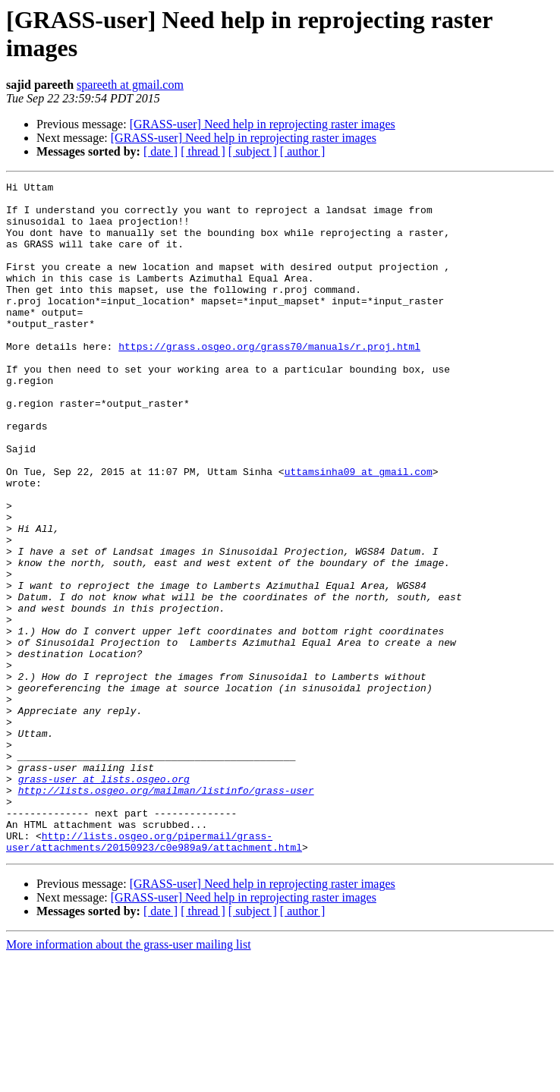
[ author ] (303, 151)
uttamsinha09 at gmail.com (359, 530)
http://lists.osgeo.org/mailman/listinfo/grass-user (166, 913)
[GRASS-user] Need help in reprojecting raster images (262, 124)
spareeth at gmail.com (130, 84)
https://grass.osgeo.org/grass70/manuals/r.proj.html (269, 380)
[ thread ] (203, 151)
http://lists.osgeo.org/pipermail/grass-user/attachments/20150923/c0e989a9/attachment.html (154, 974)
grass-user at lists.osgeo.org (104, 899)
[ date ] (160, 151)
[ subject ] (252, 151)
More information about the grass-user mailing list (128, 1078)
